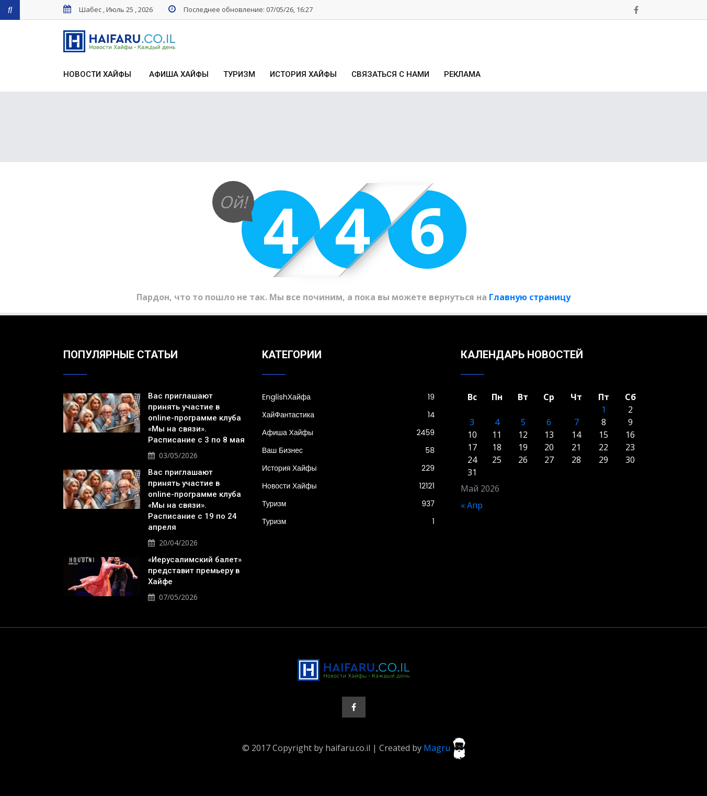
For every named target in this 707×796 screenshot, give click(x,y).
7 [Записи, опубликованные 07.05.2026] (576, 422)
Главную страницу (530, 297)
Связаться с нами (390, 74)
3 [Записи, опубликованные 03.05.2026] (472, 422)
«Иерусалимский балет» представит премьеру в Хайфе (195, 570)
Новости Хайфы (97, 74)
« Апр (472, 505)
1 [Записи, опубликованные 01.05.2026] (603, 409)
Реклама (462, 74)
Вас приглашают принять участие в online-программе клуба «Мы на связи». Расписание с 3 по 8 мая (196, 418)
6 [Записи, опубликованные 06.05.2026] (548, 422)
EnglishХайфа (348, 397)
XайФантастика (348, 414)
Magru (444, 747)
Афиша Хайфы (179, 74)
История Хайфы (303, 74)
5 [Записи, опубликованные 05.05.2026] (523, 422)
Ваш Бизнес (348, 450)
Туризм (239, 74)
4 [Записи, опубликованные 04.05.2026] (497, 422)
